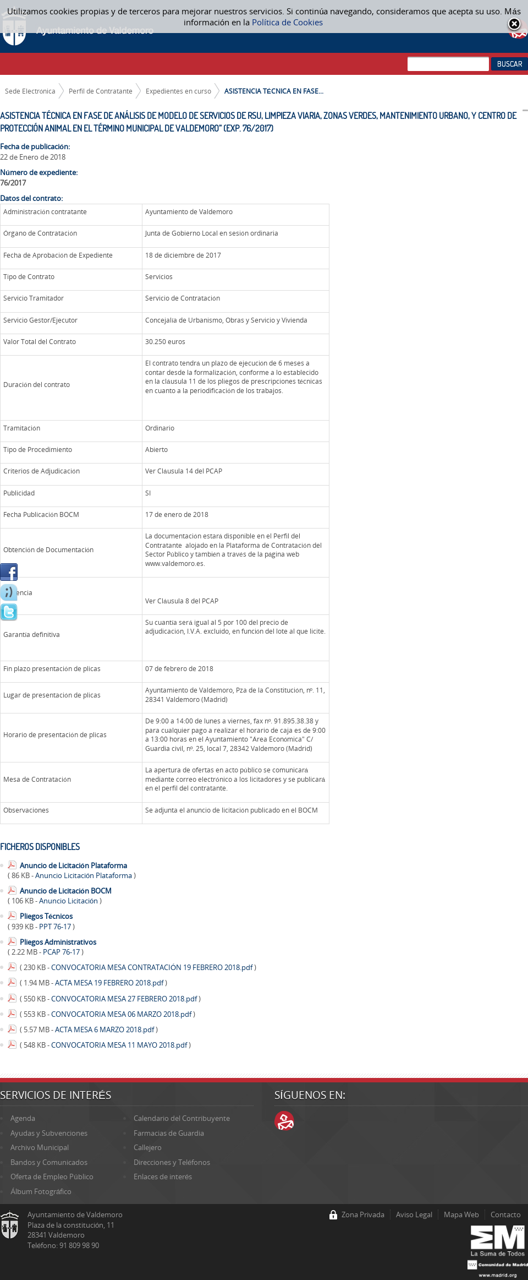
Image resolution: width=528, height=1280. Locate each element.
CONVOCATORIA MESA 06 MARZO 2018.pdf (122, 1014)
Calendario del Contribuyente (182, 1118)
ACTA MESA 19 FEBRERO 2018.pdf (110, 983)
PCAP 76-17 (62, 952)
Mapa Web (461, 1214)
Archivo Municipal (39, 1147)
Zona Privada (363, 1214)
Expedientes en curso (178, 90)
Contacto (506, 1214)
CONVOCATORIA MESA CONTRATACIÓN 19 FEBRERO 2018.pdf (152, 967)
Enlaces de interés (163, 1176)
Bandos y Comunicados (48, 1162)
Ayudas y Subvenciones (48, 1133)
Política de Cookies (287, 22)
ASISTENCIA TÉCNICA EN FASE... (273, 90)
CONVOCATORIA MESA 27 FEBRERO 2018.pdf (125, 999)
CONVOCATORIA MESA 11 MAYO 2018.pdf (120, 1045)
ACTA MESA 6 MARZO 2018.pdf (105, 1029)
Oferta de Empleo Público (51, 1176)
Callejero (148, 1147)
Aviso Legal (414, 1214)
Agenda (22, 1118)
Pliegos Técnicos (46, 916)
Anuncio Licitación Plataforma (84, 875)
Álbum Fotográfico (41, 1191)
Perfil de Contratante (101, 90)
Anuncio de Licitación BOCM (66, 891)
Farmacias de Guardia (169, 1133)
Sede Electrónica (30, 90)
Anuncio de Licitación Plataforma (73, 865)
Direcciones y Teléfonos (172, 1162)
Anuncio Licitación (69, 901)
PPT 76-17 (56, 927)
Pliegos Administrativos (58, 942)
